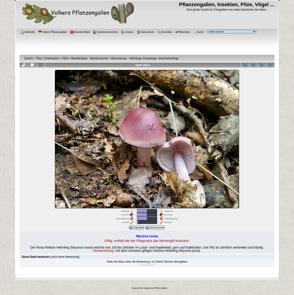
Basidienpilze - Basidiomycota (89, 58)
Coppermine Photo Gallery (155, 288)
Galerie (28, 58)
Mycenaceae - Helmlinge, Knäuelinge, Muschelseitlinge (145, 58)
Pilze (65, 58)
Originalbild (136, 227)
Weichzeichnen (155, 227)
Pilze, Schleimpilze (47, 58)
